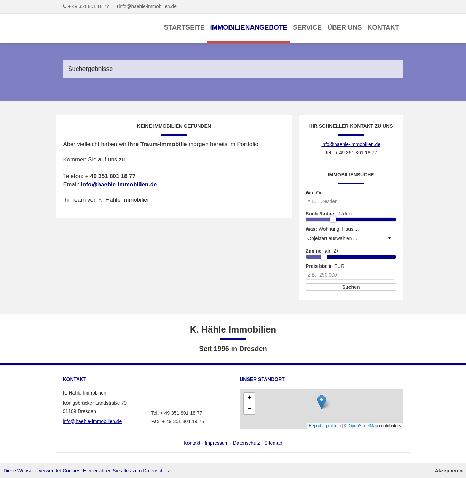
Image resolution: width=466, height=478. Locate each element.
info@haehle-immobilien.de (148, 6)
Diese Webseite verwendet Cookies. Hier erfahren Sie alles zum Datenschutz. (87, 470)
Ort (314, 193)
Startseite (184, 27)
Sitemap (273, 443)
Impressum (216, 443)
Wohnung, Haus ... (332, 229)
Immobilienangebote (248, 27)
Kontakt (383, 27)
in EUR (325, 266)
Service (307, 27)
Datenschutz (246, 443)
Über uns (344, 27)
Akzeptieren (449, 470)
